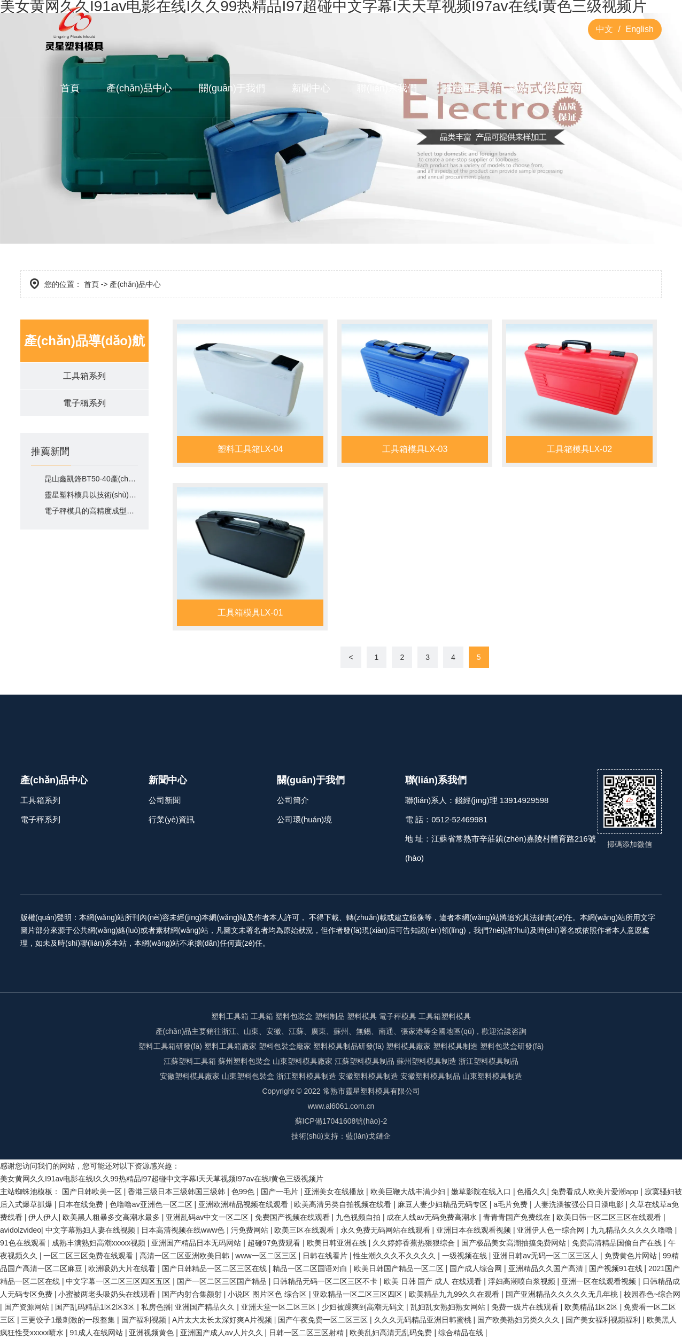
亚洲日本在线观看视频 (474, 1230)
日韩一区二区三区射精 (307, 1332)
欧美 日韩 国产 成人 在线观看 (434, 1281)
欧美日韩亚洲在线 (338, 1243)
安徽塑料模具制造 (368, 1076)
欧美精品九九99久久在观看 (455, 1294)
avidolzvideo (20, 1230)
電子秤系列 (40, 819)
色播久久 (532, 1191)
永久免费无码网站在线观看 (386, 1230)
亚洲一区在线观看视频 (599, 1281)
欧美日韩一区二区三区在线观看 (609, 1217)
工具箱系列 (84, 375)
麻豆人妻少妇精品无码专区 (444, 1204)
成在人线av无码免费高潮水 (432, 1217)
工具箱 (262, 1016)
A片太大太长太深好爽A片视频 (223, 1319)
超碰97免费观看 (275, 1243)
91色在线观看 (24, 1243)
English (640, 29)
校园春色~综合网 (652, 1294)
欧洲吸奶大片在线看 (123, 1268)
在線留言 (463, 88)
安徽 (167, 1076)
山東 (229, 1076)
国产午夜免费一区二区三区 (324, 1319)
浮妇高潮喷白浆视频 (522, 1281)
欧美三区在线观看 (305, 1230)
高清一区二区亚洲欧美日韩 (185, 1255)
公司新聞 (165, 800)
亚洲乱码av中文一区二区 (208, 1217)
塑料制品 (330, 1016)
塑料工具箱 (230, 1016)
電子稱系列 (84, 403)
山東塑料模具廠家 (302, 1061)
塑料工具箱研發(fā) (170, 1046)
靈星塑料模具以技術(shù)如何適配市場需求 (91, 495)
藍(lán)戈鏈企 (368, 1136)
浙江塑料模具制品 (488, 1061)
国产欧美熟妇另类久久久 (519, 1319)
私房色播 (156, 1307)
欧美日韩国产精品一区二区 (400, 1268)
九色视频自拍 (359, 1217)
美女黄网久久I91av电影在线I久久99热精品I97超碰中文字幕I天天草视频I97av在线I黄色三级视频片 (161, 1178)
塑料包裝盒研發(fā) (512, 1046)
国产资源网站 (27, 1307)
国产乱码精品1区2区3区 (96, 1307)
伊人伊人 (43, 1217)
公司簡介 (293, 800)
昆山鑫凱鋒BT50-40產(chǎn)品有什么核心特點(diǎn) (91, 479)
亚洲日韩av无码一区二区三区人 (546, 1255)
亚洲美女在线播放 (335, 1191)
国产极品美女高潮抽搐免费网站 (514, 1243)
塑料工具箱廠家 (230, 1046)
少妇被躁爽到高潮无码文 (364, 1307)
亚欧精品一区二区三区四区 (359, 1294)
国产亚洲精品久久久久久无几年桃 (563, 1294)
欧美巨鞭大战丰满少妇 (408, 1191)
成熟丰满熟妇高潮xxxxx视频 (100, 1243)
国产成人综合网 (476, 1268)
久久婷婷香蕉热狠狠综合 (415, 1243)
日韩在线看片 (326, 1255)
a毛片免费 (511, 1204)
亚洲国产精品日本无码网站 (197, 1243)
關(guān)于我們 (232, 88)
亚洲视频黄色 (152, 1332)
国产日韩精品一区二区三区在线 (215, 1268)
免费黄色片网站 (631, 1255)
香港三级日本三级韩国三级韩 (177, 1191)
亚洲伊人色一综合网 (551, 1230)
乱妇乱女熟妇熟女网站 (448, 1307)
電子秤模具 (397, 1016)
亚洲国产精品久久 (206, 1307)
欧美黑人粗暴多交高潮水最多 (112, 1217)
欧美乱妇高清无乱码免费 (392, 1332)
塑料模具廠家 (408, 1046)
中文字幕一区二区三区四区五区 (119, 1281)
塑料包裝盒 (294, 1016)
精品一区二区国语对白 (311, 1268)
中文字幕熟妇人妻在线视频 (91, 1230)
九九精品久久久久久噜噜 (633, 1230)
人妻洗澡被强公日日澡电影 (580, 1204)
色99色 (244, 1191)
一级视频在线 (465, 1255)
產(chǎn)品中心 (139, 88)
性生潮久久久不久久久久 (395, 1255)
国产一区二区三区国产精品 (223, 1281)
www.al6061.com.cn (341, 1106)
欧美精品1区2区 (591, 1307)
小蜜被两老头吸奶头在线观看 (108, 1294)
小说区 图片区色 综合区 (268, 1294)
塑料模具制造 (455, 1046)
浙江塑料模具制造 (306, 1076)
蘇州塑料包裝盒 (244, 1061)
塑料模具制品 (437, 1076)
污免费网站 (250, 1230)
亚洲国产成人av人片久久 (222, 1332)
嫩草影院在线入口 (482, 1191)
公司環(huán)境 (304, 819)
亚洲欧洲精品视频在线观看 (244, 1204)
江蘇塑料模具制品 (364, 1061)
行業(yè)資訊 (172, 819)
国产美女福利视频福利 (603, 1319)
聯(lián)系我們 (387, 88)
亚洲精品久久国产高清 (546, 1268)
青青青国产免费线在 (518, 1217)
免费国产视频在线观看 (293, 1217)
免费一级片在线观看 (526, 1307)
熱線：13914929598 (552, 88)
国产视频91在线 (616, 1268)
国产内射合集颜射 (193, 1294)
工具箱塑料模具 (444, 1016)
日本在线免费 (81, 1204)
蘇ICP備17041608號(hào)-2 (341, 1121)
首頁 (70, 88)
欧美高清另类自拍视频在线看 (343, 1204)
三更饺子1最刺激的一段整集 (69, 1319)
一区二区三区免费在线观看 (89, 1255)
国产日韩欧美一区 (93, 1191)
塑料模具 (362, 1016)
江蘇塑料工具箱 (190, 1061)
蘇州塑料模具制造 (426, 1061)
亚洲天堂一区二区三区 (279, 1307)
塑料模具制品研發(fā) (348, 1046)
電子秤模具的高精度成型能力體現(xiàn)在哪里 (91, 511)
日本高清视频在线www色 (184, 1230)
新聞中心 (311, 88)
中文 (604, 29)
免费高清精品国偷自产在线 (618, 1243)
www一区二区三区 (266, 1255)
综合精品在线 (461, 1332)
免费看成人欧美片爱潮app (595, 1191)
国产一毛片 (280, 1191)
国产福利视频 (144, 1319)
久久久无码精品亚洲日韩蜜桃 (424, 1319)
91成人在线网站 (97, 1332)
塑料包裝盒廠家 (285, 1046)
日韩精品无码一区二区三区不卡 (326, 1281)
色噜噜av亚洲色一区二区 (152, 1204)
